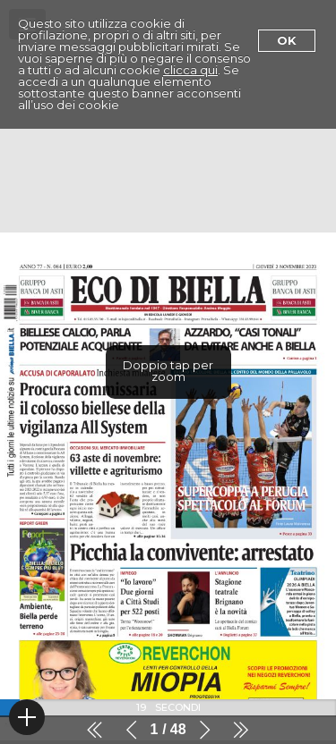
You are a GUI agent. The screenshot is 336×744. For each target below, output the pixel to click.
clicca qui (190, 70)
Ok (287, 40)
